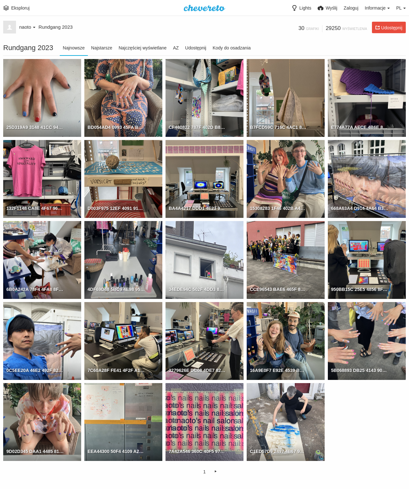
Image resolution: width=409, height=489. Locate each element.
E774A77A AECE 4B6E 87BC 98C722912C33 (359, 127)
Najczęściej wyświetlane (142, 47)
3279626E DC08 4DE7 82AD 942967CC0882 (197, 370)
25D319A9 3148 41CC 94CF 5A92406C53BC (35, 127)
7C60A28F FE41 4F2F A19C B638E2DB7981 (116, 370)
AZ (176, 47)
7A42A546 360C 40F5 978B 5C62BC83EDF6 (197, 451)
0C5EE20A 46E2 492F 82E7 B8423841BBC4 (35, 370)
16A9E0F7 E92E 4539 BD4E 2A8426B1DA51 (278, 370)
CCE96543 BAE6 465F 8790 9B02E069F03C (278, 289)
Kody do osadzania (231, 47)
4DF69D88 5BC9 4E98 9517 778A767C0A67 (116, 289)
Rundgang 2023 (56, 27)
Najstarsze (101, 47)
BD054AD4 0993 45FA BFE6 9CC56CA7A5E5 (116, 127)
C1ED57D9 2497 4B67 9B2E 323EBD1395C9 (278, 451)
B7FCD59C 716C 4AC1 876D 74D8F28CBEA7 (278, 127)
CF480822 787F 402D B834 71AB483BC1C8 (197, 127)
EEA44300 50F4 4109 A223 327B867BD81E (116, 451)
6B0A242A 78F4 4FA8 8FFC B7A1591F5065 (35, 289)
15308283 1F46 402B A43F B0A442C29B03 (278, 208)
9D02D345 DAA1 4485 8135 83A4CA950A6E (35, 451)
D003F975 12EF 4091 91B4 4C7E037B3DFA (116, 208)
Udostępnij (195, 47)
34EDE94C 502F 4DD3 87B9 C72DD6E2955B (197, 289)
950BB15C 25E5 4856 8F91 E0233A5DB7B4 (359, 289)
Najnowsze (74, 47)
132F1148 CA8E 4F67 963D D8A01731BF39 (35, 208)
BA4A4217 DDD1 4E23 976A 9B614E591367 (197, 208)
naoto (27, 27)
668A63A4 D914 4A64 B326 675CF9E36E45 (359, 208)
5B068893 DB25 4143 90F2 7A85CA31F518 (359, 370)
